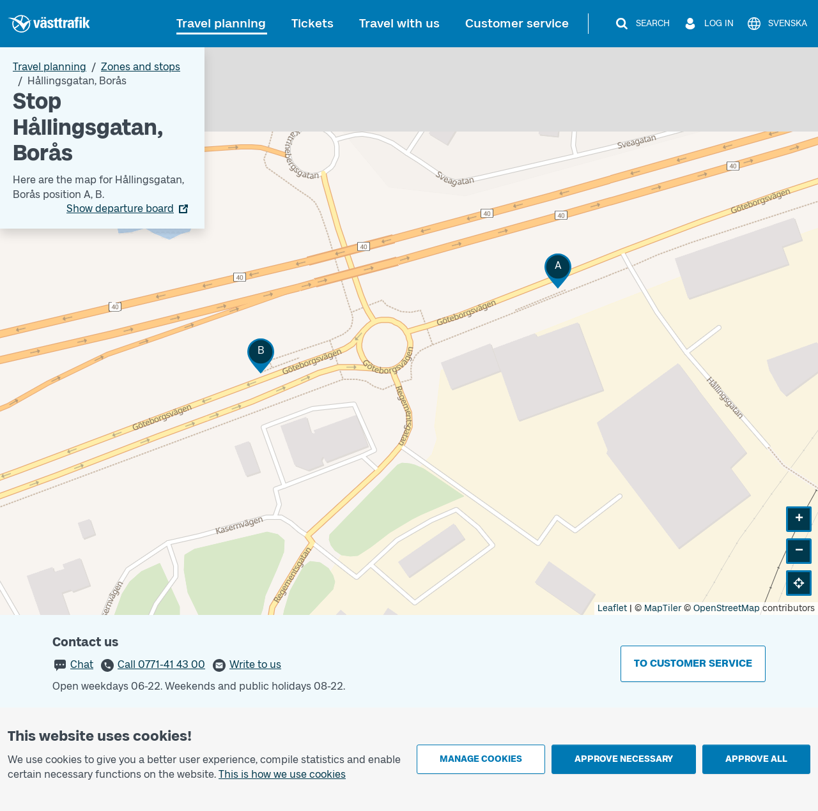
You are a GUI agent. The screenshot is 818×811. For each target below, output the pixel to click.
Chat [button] (81, 664)
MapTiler (662, 608)
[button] (557, 271)
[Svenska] (776, 23)
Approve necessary (624, 759)
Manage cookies (481, 759)
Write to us (255, 664)
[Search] (642, 23)
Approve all (756, 759)
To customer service (693, 663)
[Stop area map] (409, 331)
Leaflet (612, 608)
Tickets (312, 23)
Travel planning (221, 23)
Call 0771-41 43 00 (161, 664)
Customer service (517, 23)
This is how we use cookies (282, 774)
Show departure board (120, 208)
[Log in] (708, 23)
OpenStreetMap (726, 608)
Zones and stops (140, 67)
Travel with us (399, 23)
